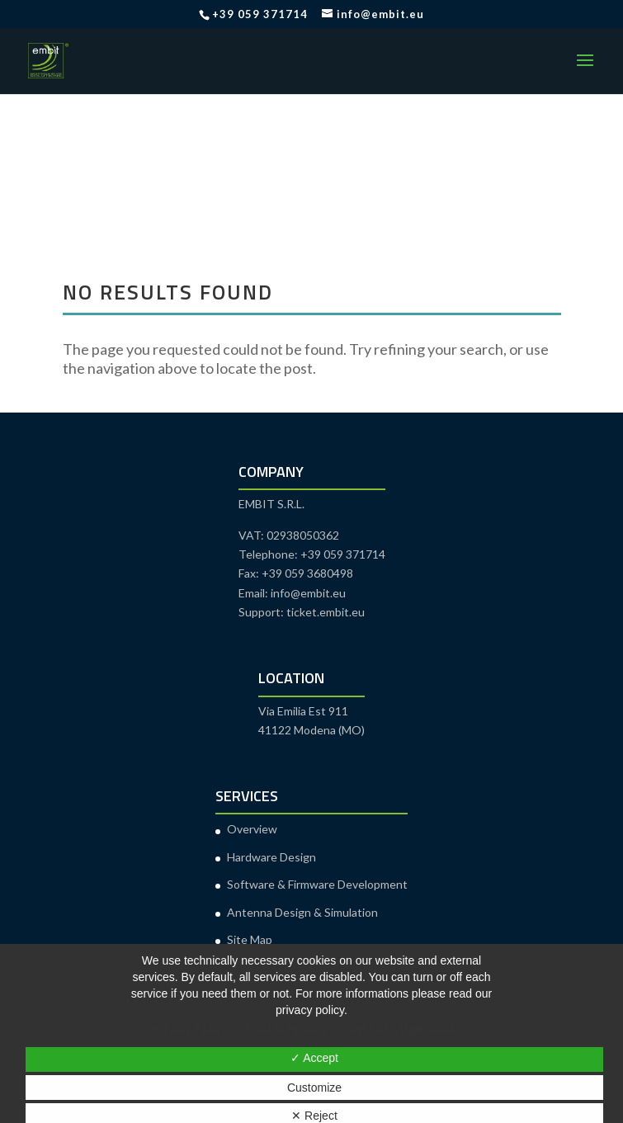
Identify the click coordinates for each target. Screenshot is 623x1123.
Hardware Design (271, 857)
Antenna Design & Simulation (302, 912)
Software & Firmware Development (317, 884)
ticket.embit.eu (325, 612)
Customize (314, 1087)
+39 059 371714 (260, 14)
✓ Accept (314, 1057)
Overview (252, 829)
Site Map (249, 939)
